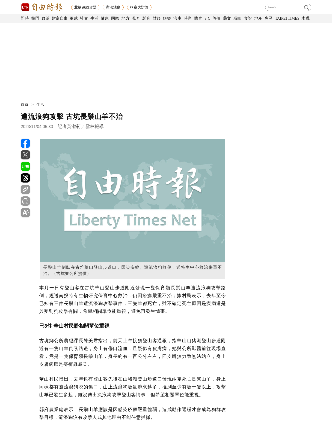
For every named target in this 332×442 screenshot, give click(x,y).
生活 (94, 18)
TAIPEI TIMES (287, 18)
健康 (105, 18)
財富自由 (59, 18)
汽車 (177, 18)
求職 (306, 18)
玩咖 (238, 18)
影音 (146, 18)
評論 (217, 18)
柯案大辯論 (139, 7)
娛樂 (167, 18)
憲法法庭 (113, 7)
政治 (46, 18)
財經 (157, 18)
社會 (84, 18)
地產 (258, 18)
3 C (207, 18)
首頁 (25, 105)
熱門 (35, 18)
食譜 (248, 18)
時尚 (188, 18)
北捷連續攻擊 (85, 7)
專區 (269, 18)
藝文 (227, 18)
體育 (198, 18)
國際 (115, 18)
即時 (25, 18)
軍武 (74, 18)
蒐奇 (136, 18)
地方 (126, 18)
